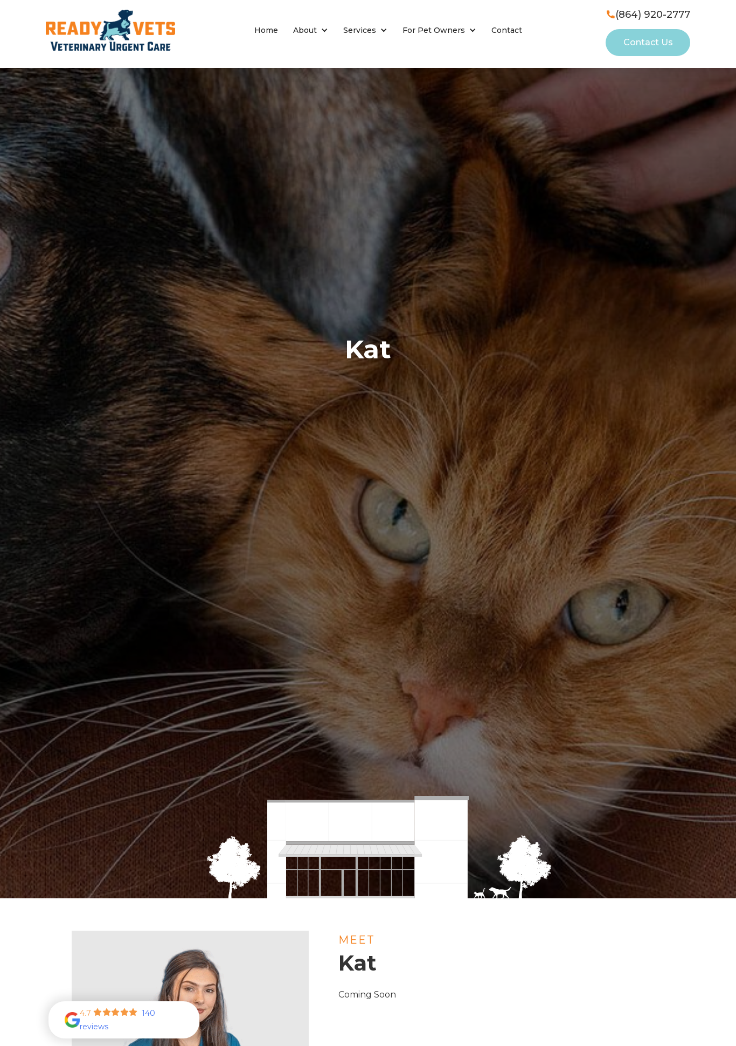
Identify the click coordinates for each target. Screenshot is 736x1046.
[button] (311, 30)
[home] (110, 30)
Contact (506, 30)
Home (266, 30)
